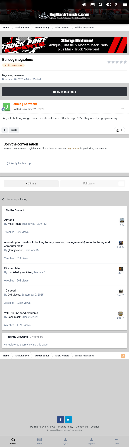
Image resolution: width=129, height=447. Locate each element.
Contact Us (82, 426)
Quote (14, 130)
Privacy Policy (65, 426)
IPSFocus (50, 426)
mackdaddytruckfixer (20, 272)
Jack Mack (14, 316)
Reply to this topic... (21, 163)
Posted (28, 109)
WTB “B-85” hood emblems (21, 313)
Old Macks (14, 294)
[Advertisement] (64, 389)
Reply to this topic (64, 92)
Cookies (95, 426)
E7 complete (12, 268)
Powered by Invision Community (64, 430)
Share (31, 184)
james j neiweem (15, 75)
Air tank (9, 220)
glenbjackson (15, 250)
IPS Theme (35, 426)
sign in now (74, 148)
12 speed (10, 290)
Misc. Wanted (33, 79)
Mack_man (14, 223)
